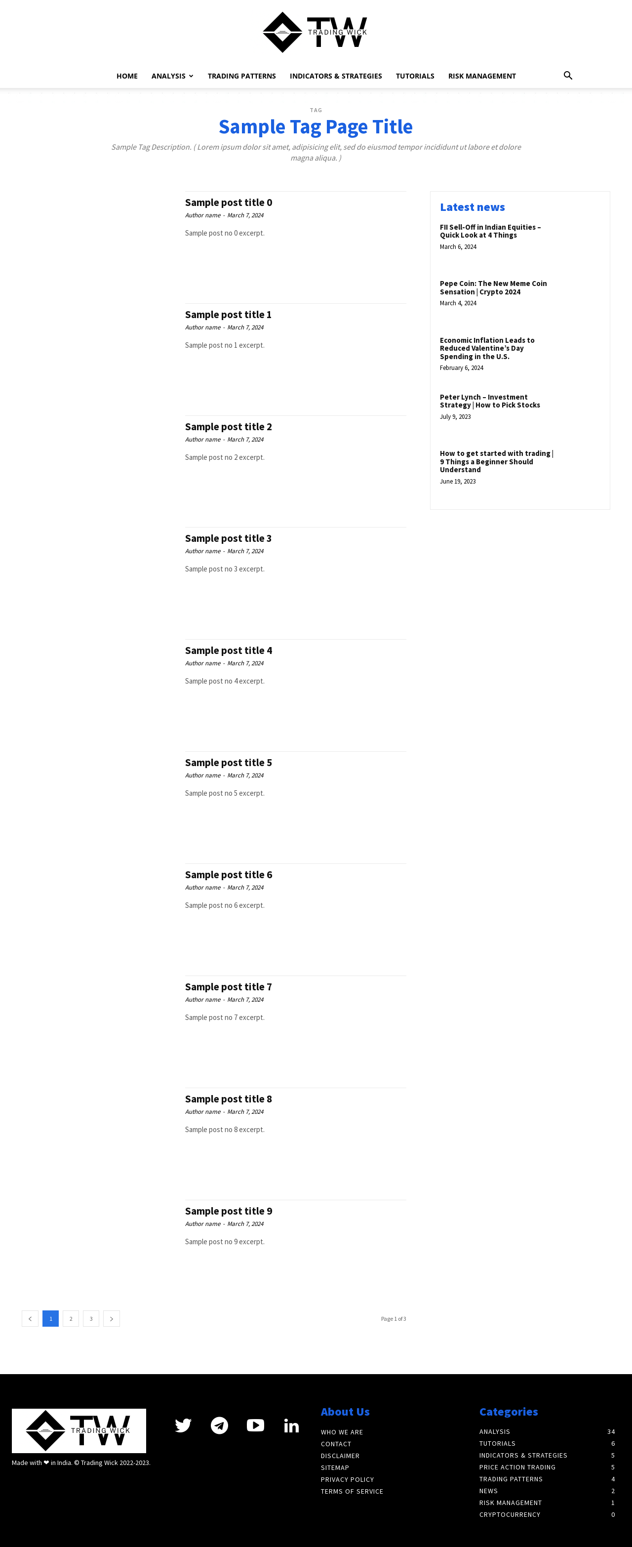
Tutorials (411, 76)
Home (131, 76)
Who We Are (342, 1431)
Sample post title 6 (228, 874)
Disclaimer (340, 1455)
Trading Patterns (237, 76)
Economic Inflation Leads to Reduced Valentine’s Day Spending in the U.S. (487, 348)
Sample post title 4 (228, 650)
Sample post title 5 (228, 762)
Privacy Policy (347, 1479)
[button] (568, 76)
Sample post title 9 (228, 1211)
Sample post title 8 (228, 1098)
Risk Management (478, 76)
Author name (202, 215)
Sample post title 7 (228, 986)
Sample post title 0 (228, 202)
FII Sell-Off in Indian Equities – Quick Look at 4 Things (490, 231)
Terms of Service (352, 1491)
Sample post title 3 (228, 538)
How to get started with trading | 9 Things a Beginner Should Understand (496, 461)
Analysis (173, 76)
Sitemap (335, 1467)
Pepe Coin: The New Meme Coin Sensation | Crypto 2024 (493, 287)
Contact (336, 1443)
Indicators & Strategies (331, 76)
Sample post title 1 (228, 314)
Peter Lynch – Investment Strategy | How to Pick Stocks (490, 401)
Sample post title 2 (228, 426)
